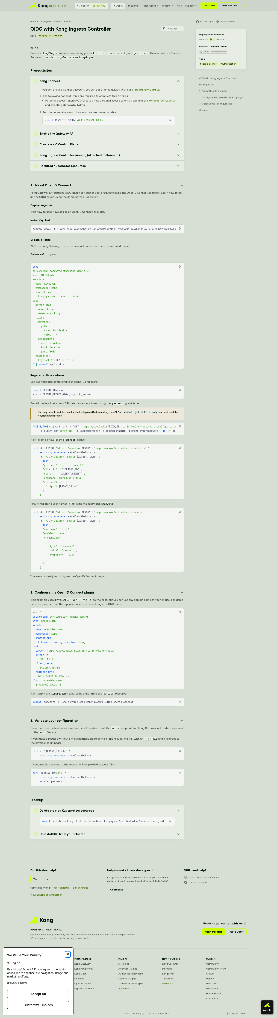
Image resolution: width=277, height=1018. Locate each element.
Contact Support (195, 882)
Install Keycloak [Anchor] (40, 220)
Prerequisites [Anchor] (41, 70)
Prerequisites (206, 84)
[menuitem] (134, 5)
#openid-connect (208, 63)
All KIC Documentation (213, 51)
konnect (203, 39)
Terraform (167, 978)
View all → (124, 988)
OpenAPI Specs (82, 983)
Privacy (137, 1013)
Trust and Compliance (157, 1013)
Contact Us (212, 998)
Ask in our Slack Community (201, 877)
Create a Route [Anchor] (40, 239)
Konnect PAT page (160, 100)
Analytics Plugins (127, 968)
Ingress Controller (84, 988)
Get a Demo (209, 5)
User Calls (211, 983)
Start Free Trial (229, 5)
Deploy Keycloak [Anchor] (41, 205)
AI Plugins (123, 963)
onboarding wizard (144, 89)
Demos (210, 978)
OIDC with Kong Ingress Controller (217, 78)
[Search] (91, 5)
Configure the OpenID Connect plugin (222, 97)
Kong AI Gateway (83, 968)
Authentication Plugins (130, 973)
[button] (170, 120)
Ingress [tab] (52, 254)
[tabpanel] (107, 315)
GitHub (210, 973)
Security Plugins (127, 978)
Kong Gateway (82, 963)
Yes (35, 879)
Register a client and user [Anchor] (47, 375)
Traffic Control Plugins (130, 983)
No (46, 879)
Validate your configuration (217, 103)
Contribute (116, 889)
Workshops (212, 988)
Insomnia (79, 978)
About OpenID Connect (214, 90)
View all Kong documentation (46, 894)
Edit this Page (80, 887)
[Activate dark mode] (244, 6)
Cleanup (203, 110)
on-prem (220, 39)
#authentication (228, 63)
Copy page (170, 28)
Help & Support (214, 993)
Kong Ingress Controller (50, 21)
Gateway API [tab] (37, 254)
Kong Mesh (80, 973)
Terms (125, 1013)
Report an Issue (60, 887)
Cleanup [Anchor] (36, 800)
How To (67, 21)
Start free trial (213, 931)
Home (33, 21)
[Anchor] (107, 185)
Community (212, 963)
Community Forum (216, 968)
